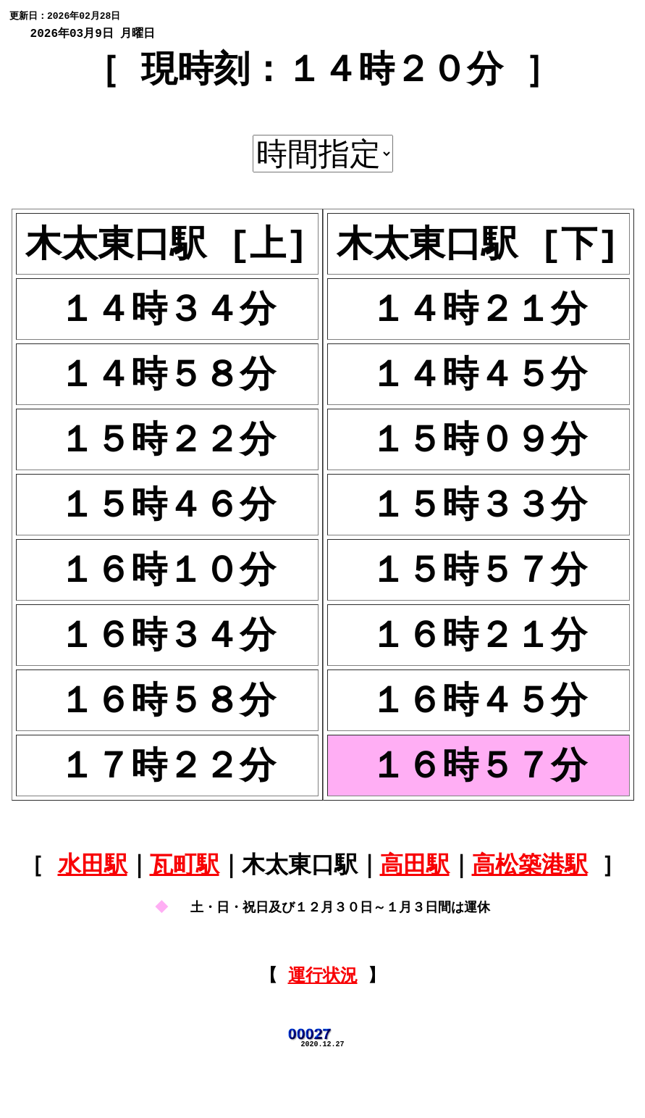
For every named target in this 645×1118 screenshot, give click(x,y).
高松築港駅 (530, 898)
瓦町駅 (184, 898)
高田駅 (415, 898)
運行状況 (323, 1027)
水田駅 (92, 898)
